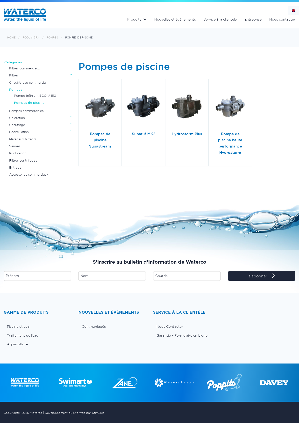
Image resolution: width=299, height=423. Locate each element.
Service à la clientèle (220, 19)
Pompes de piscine (79, 37)
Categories (13, 62)
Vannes (14, 146)
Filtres (14, 75)
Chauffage (17, 125)
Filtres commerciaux (24, 68)
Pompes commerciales (26, 111)
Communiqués (94, 326)
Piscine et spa (18, 326)
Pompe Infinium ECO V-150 (35, 95)
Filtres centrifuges (23, 160)
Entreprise (253, 19)
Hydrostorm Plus (187, 134)
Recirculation (19, 132)
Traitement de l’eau (22, 335)
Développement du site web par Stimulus (74, 412)
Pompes (52, 37)
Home (11, 37)
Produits (134, 19)
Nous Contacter (170, 326)
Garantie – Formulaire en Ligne (182, 335)
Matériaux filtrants (22, 139)
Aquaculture (17, 344)
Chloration (17, 118)
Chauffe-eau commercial (27, 82)
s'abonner (262, 276)
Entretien (16, 167)
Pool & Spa (31, 37)
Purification (17, 153)
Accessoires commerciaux (28, 174)
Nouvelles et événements (175, 19)
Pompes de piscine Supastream (100, 140)
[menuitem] (37, 326)
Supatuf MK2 (143, 134)
